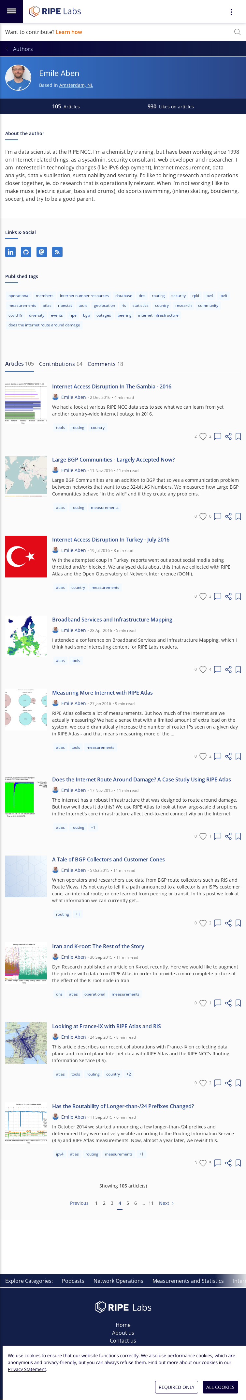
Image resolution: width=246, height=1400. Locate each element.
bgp (86, 315)
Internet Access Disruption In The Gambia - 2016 (111, 386)
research (183, 305)
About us (123, 1332)
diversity (36, 315)
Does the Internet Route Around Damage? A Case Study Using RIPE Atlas (141, 779)
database (123, 295)
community (208, 305)
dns (142, 295)
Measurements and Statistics (188, 1280)
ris (124, 305)
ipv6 (223, 295)
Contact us (123, 1340)
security (178, 295)
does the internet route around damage (44, 325)
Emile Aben (73, 397)
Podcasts (73, 1280)
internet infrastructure (158, 315)
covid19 (15, 315)
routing (158, 295)
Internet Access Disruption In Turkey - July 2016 (110, 539)
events (57, 315)
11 (151, 1203)
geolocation (104, 305)
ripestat (65, 305)
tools (83, 305)
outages (103, 315)
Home (123, 1325)
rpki (195, 295)
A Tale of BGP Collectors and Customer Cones (108, 859)
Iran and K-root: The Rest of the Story (98, 946)
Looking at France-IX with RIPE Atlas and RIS (106, 1026)
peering (125, 315)
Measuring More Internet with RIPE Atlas (102, 692)
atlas (47, 305)
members (44, 295)
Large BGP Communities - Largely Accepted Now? (113, 459)
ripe (73, 315)
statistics (141, 305)
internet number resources (84, 295)
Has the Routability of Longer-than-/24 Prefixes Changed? (123, 1106)
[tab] (19, 364)
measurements (22, 305)
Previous (79, 1203)
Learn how (69, 32)
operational (18, 295)
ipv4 (209, 295)
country (162, 305)
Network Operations (118, 1280)
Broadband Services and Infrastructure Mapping (112, 619)
